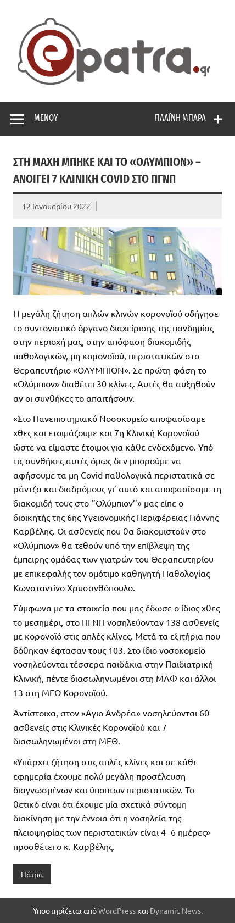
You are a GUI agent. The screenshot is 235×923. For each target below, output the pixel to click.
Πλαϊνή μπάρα (180, 118)
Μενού (46, 118)
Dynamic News (175, 910)
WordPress (117, 910)
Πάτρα (32, 874)
